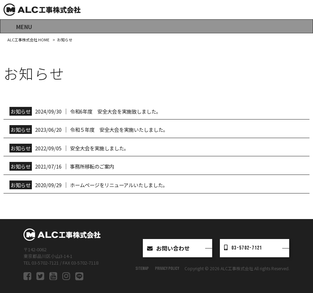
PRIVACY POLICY (167, 268)
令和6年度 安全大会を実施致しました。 (115, 111)
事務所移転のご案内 (92, 166)
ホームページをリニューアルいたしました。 (119, 185)
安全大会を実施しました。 (99, 148)
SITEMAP (142, 268)
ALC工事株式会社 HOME (28, 39)
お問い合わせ (168, 248)
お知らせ (20, 111)
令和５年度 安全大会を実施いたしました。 (119, 129)
